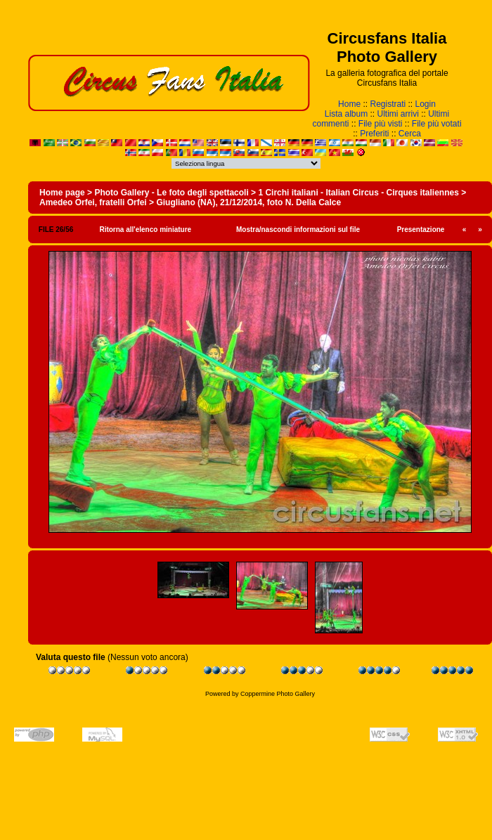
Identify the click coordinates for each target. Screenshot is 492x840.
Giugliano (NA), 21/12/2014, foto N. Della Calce (248, 202)
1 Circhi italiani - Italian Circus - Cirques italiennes (358, 193)
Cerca (410, 133)
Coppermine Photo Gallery (277, 693)
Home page (62, 193)
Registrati (388, 104)
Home (349, 104)
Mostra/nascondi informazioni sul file (298, 229)
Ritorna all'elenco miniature (145, 229)
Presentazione (421, 229)
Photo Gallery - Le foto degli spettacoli (171, 193)
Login (425, 104)
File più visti (380, 124)
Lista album (346, 114)
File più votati (437, 124)
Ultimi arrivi (398, 114)
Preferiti (374, 133)
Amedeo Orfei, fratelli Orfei (93, 202)
